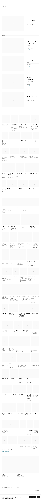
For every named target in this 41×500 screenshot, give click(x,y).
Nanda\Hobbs (4, 2)
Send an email (38, 490)
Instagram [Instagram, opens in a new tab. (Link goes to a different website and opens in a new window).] (37, 490)
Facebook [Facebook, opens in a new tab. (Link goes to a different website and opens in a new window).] (35, 490)
